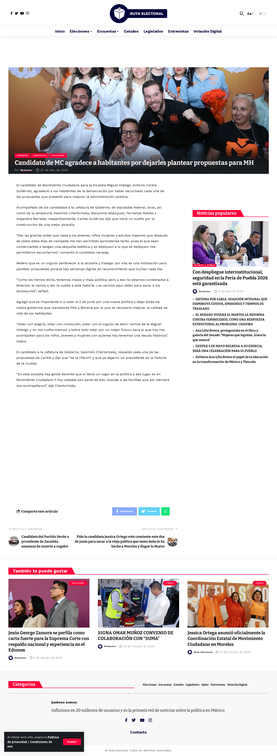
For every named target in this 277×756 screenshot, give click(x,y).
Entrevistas (218, 684)
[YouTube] (22, 13)
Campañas (22, 155)
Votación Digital (237, 684)
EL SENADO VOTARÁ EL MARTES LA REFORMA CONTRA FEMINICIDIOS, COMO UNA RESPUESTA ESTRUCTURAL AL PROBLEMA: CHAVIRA (229, 319)
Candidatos (39, 155)
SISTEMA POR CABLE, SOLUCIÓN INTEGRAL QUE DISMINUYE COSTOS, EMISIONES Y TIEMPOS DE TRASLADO (230, 303)
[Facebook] (11, 13)
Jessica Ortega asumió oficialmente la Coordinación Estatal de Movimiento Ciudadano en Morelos (227, 638)
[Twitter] (16, 13)
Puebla (211, 265)
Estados (198, 265)
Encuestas (165, 684)
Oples (205, 684)
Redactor (28, 170)
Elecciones (58, 155)
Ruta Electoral (203, 652)
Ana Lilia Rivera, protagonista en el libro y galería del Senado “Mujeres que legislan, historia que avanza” (229, 335)
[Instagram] (27, 13)
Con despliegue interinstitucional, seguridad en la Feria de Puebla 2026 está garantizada (229, 277)
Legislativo (192, 684)
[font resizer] (250, 13)
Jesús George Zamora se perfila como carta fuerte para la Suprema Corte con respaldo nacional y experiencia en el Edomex (47, 641)
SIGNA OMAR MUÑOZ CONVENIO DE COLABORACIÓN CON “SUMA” (136, 635)
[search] (242, 14)
